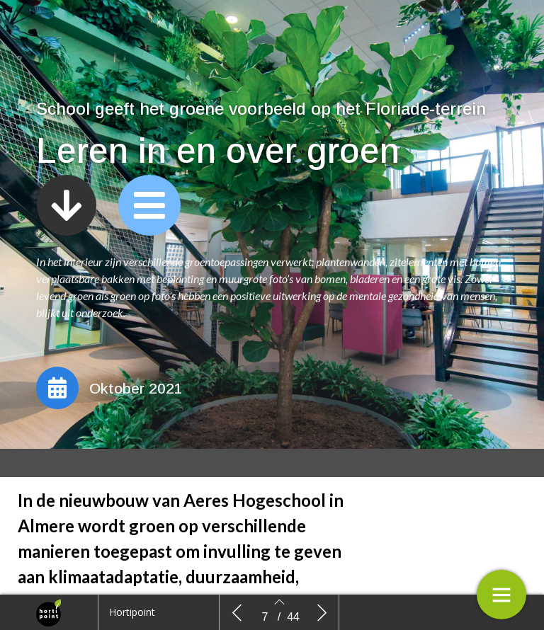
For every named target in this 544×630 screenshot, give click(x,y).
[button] (66, 205)
